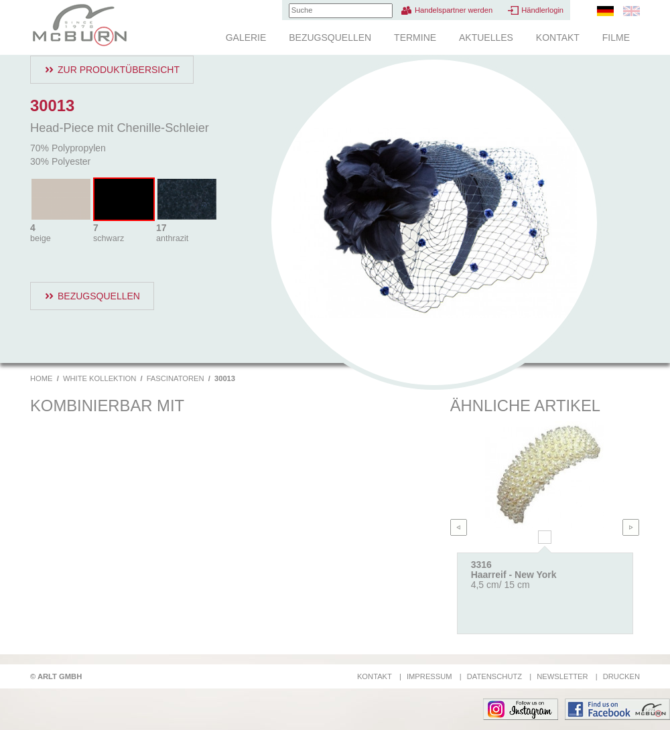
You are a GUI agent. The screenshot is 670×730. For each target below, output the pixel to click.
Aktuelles (486, 37)
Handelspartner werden (453, 10)
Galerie (246, 37)
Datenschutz (494, 676)
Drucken (621, 676)
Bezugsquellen (330, 37)
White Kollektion (99, 378)
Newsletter (562, 676)
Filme (616, 37)
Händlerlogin (542, 10)
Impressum (429, 676)
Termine (415, 37)
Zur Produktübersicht (119, 69)
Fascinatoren (175, 378)
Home (41, 378)
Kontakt (558, 37)
